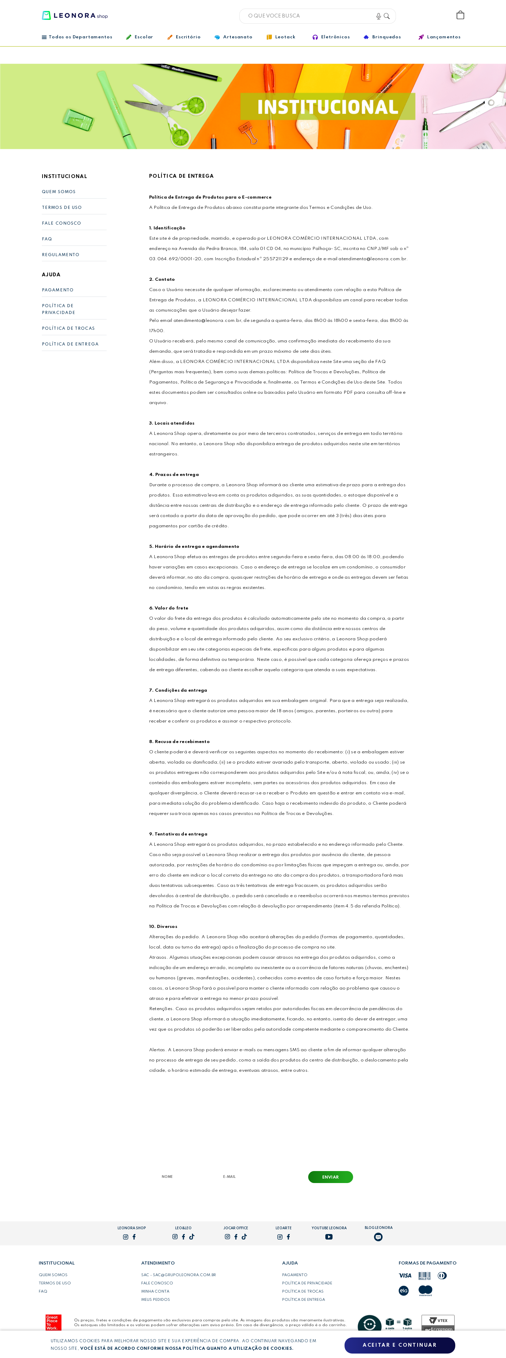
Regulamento (61, 255)
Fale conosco (157, 1283)
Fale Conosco (61, 224)
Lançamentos (440, 37)
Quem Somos (59, 192)
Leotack (281, 37)
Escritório (184, 37)
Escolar (139, 37)
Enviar (330, 1177)
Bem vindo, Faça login (415, 15)
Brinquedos (382, 37)
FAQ (47, 239)
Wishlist (438, 15)
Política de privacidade (307, 1283)
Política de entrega (303, 1300)
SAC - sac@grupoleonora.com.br (178, 1275)
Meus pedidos (155, 1300)
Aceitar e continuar (400, 1345)
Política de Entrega (70, 344)
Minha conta (155, 1292)
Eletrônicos (331, 37)
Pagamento (58, 290)
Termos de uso (55, 1283)
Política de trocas (303, 1292)
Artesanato (233, 37)
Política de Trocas (68, 329)
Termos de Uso (62, 208)
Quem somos (53, 1275)
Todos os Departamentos (77, 37)
